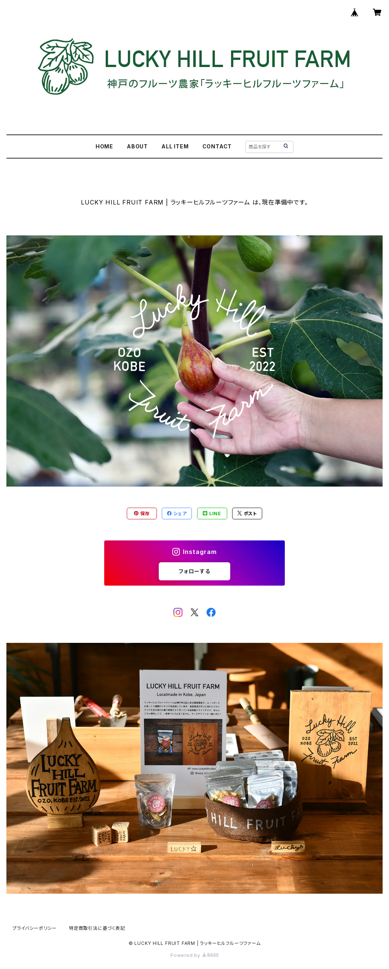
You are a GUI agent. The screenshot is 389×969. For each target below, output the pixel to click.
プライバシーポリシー (34, 928)
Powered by (194, 955)
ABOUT (137, 146)
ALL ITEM (174, 146)
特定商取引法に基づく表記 (97, 928)
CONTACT (217, 146)
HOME (104, 146)
